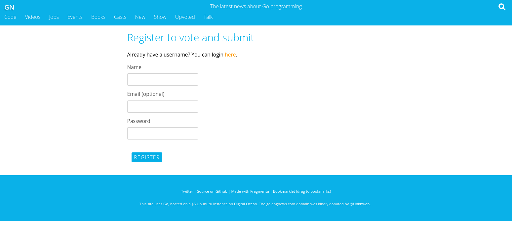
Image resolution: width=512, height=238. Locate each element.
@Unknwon (360, 203)
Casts (120, 16)
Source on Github (212, 191)
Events (75, 16)
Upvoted (185, 16)
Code (10, 16)
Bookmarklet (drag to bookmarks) (302, 191)
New (140, 16)
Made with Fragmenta (250, 191)
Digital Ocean (245, 203)
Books (98, 16)
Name (134, 67)
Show (160, 16)
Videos (33, 16)
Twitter (187, 191)
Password (138, 121)
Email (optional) (146, 94)
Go (165, 203)
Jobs (54, 16)
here (230, 54)
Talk (208, 16)
